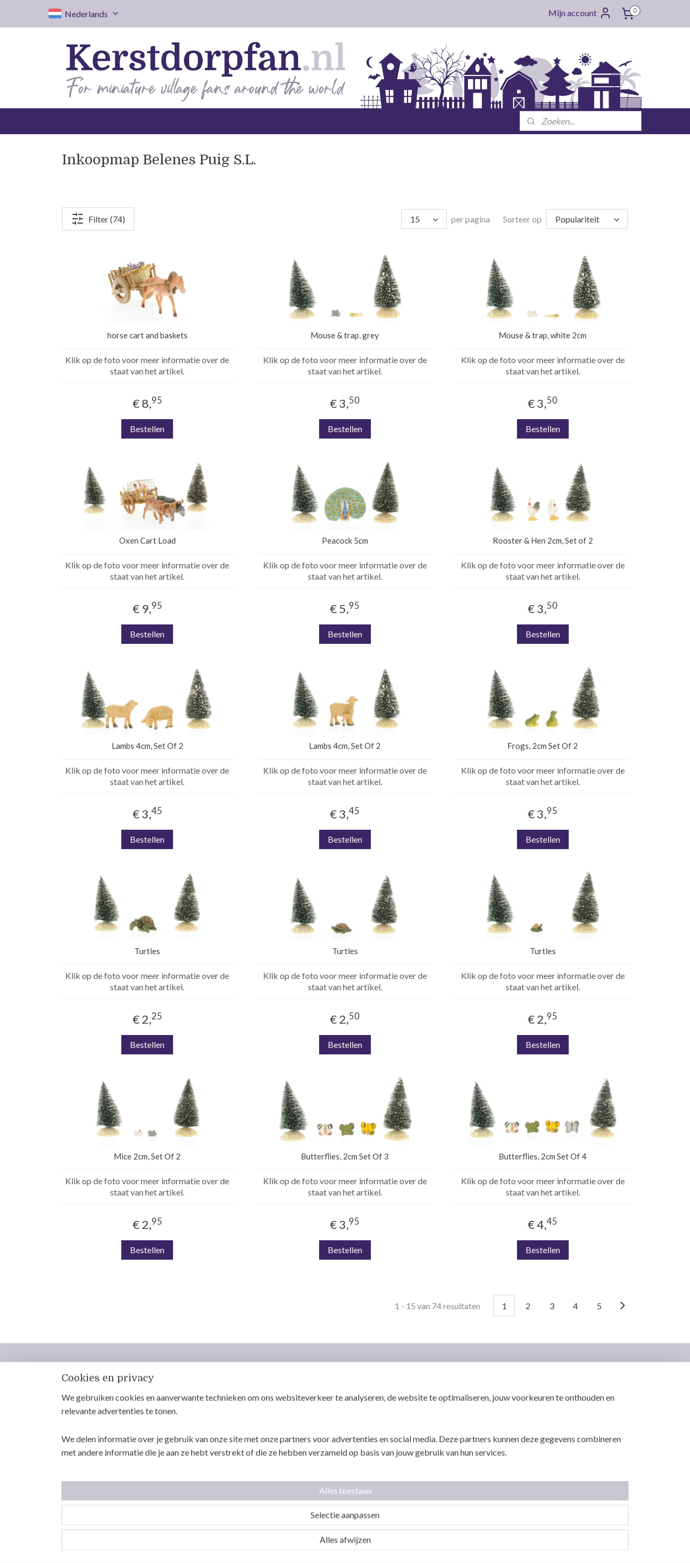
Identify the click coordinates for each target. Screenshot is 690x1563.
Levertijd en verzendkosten (339, 1417)
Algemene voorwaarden (333, 1482)
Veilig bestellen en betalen (456, 1482)
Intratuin (544, 1456)
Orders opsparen (321, 1430)
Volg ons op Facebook (234, 1482)
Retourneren (314, 1443)
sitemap (311, 1543)
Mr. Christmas (553, 1430)
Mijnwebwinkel (455, 1543)
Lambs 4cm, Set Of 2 (147, 746)
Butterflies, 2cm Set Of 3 (345, 1156)
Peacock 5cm (345, 540)
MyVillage (546, 1482)
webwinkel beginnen (367, 1543)
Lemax (539, 1392)
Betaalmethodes (320, 1456)
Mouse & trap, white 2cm (542, 335)
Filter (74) (98, 218)
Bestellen (147, 428)
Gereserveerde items (328, 1469)
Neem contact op (321, 1392)
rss (330, 1543)
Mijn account (580, 12)
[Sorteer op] (587, 219)
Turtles (147, 951)
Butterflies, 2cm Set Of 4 (542, 1156)
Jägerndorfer (552, 1469)
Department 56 (555, 1417)
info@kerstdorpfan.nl (233, 1460)
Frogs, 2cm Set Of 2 (542, 746)
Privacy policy (316, 1495)
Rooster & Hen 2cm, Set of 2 (543, 540)
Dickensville (550, 1443)
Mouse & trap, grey (344, 335)
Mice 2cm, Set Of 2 (147, 1156)
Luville (540, 1404)
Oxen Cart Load (147, 540)
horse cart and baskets (147, 335)
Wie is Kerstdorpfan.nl (331, 1404)
